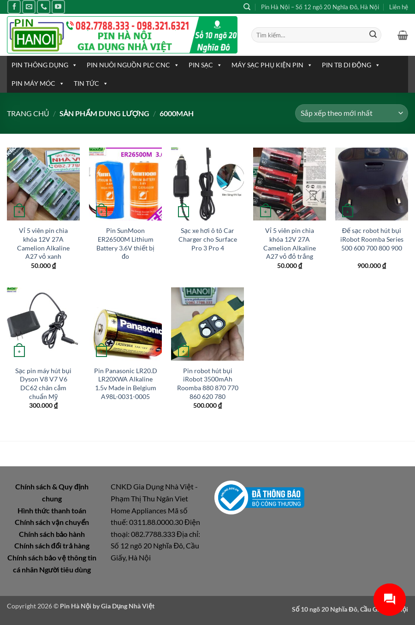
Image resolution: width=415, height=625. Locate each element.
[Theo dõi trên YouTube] (58, 6)
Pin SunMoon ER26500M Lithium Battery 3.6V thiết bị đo (125, 243)
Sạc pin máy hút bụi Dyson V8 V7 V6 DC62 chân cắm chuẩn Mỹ (43, 383)
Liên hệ (398, 7)
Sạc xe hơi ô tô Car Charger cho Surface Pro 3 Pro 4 (207, 238)
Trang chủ (28, 113)
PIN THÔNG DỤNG (44, 65)
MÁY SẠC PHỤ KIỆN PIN (272, 65)
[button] (402, 35)
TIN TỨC (91, 83)
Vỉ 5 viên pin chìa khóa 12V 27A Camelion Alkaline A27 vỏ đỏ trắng (289, 243)
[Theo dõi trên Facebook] (14, 6)
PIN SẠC (205, 65)
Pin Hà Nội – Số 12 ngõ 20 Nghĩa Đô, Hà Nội (320, 7)
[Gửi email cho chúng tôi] (29, 6)
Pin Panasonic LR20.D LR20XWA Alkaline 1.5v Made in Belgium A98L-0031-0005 (125, 383)
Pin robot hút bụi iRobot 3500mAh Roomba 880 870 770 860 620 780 (207, 383)
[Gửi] (373, 35)
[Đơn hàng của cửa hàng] (351, 113)
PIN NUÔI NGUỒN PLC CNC (133, 65)
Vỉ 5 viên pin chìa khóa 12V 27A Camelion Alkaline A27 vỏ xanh (43, 243)
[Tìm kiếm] (246, 6)
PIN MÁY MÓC (38, 83)
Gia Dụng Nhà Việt (127, 606)
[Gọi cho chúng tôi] (43, 6)
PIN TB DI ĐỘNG (351, 65)
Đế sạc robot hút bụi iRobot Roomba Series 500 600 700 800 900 (371, 238)
